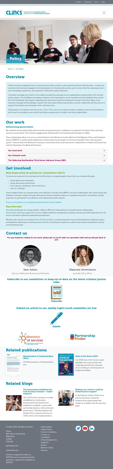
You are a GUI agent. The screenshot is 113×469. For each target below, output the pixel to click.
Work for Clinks (47, 448)
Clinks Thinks (48, 110)
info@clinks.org (12, 450)
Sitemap (44, 450)
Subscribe (87, 2)
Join (96, 2)
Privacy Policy (46, 429)
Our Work (19, 69)
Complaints (45, 437)
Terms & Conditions (49, 432)
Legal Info (45, 442)
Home (10, 69)
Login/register (46, 427)
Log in (103, 2)
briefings (13, 213)
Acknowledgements (49, 440)
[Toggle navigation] (104, 13)
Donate (44, 445)
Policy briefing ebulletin (44, 220)
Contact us (45, 435)
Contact (78, 2)
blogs (22, 213)
